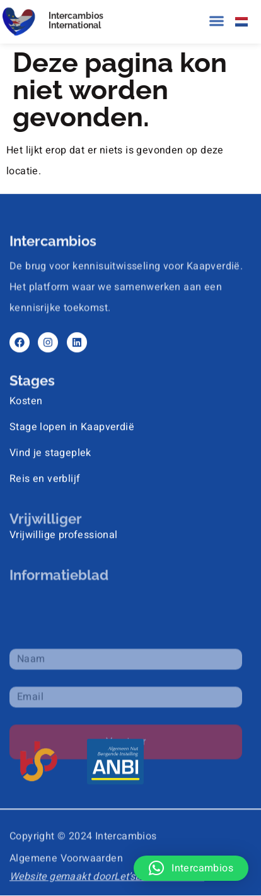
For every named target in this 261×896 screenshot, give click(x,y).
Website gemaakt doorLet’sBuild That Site (106, 873)
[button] (217, 20)
